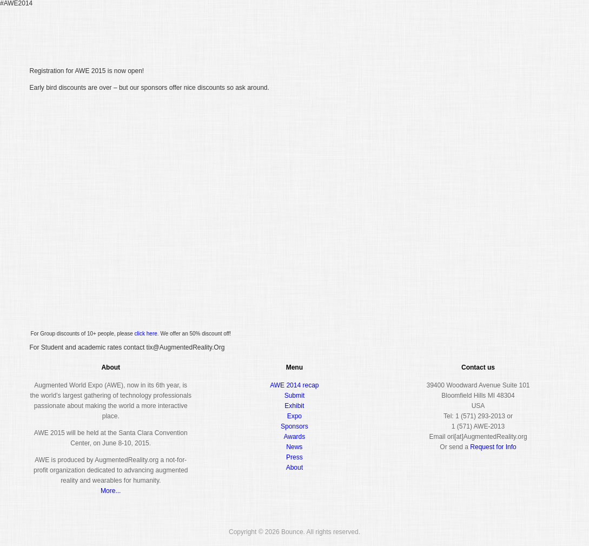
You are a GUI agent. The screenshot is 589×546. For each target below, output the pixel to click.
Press (294, 457)
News (294, 447)
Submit (294, 395)
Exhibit (294, 406)
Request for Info (493, 447)
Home (313, 29)
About (514, 29)
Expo (438, 29)
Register (347, 29)
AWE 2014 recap (294, 385)
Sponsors (294, 426)
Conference (395, 29)
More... (111, 491)
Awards (475, 29)
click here (146, 334)
